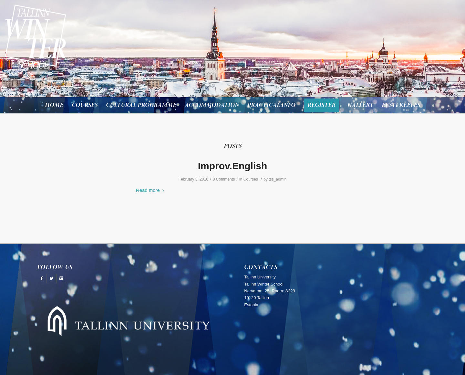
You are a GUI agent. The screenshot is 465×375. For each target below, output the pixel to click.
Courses (250, 179)
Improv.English (232, 166)
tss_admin (277, 179)
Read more (151, 190)
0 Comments (224, 179)
